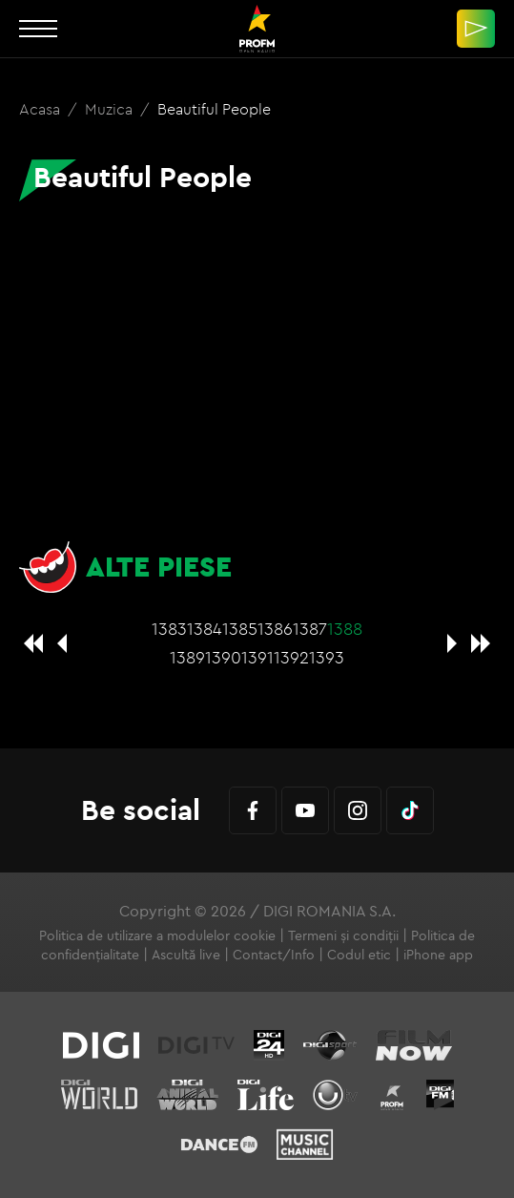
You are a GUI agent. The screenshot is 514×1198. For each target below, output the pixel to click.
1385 (239, 629)
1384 (204, 629)
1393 (326, 657)
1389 (187, 657)
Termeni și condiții (343, 935)
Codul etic (359, 954)
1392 (291, 657)
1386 (275, 629)
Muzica (110, 108)
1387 (310, 629)
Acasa (41, 108)
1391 (257, 657)
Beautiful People (214, 108)
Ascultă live (186, 954)
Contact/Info (274, 954)
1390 (223, 657)
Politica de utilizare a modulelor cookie (157, 935)
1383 (169, 629)
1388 (344, 629)
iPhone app (438, 954)
